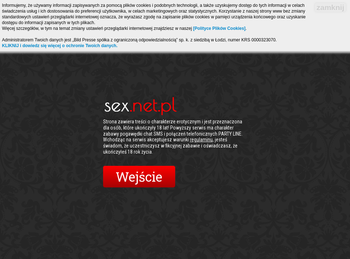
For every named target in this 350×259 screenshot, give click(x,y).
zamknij (330, 7)
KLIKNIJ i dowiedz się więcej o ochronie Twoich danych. (60, 45)
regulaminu (201, 139)
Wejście (139, 176)
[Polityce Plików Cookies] (219, 28)
